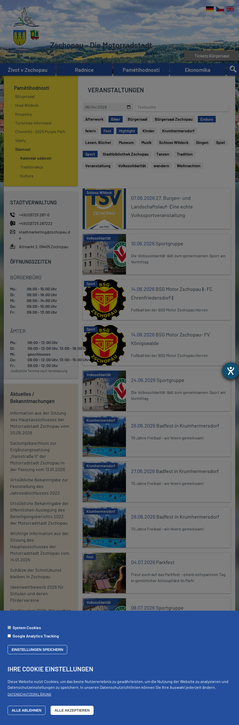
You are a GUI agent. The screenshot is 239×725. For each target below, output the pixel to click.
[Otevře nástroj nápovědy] (230, 370)
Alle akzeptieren (72, 710)
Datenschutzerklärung (29, 694)
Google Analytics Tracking (36, 635)
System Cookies (27, 627)
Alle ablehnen (26, 710)
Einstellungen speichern (37, 650)
